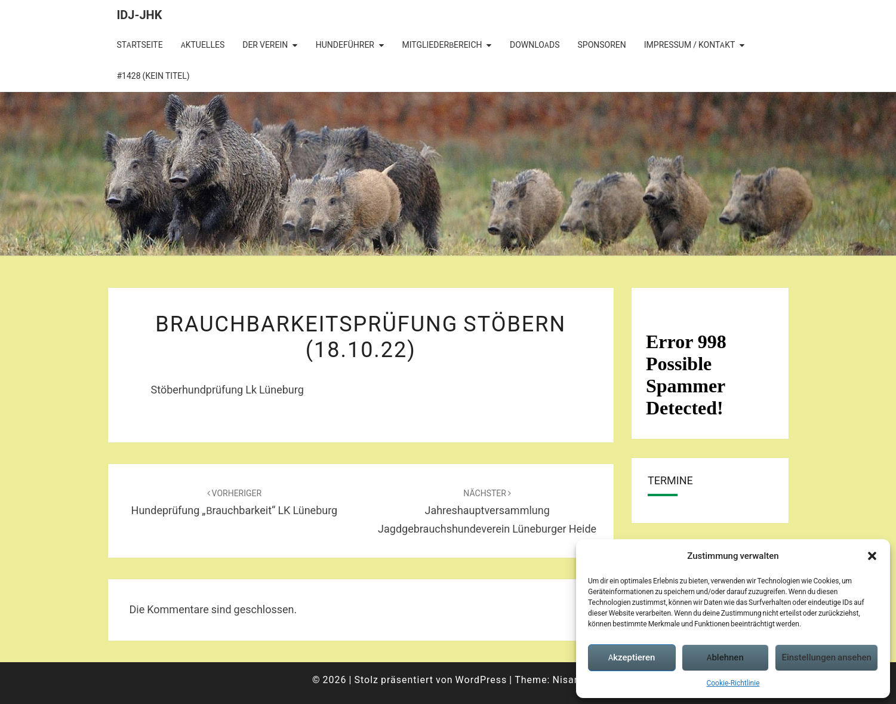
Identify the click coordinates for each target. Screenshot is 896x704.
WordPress (481, 679)
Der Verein (265, 44)
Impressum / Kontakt (689, 44)
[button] (872, 556)
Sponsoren (602, 44)
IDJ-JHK (139, 14)
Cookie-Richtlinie (732, 682)
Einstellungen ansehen (826, 657)
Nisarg (568, 679)
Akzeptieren (631, 657)
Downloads (534, 44)
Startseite (140, 44)
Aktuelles (203, 44)
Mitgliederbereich (442, 44)
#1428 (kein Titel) (153, 75)
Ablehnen (725, 657)
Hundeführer (345, 44)
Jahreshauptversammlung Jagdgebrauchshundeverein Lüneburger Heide (487, 512)
